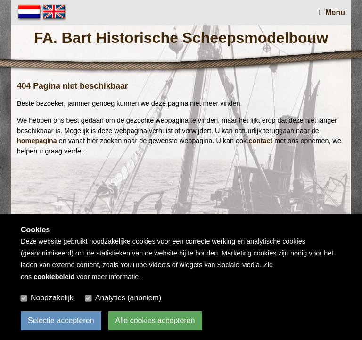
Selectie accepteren (61, 320)
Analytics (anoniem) (128, 298)
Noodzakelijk (52, 298)
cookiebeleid (53, 276)
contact (260, 140)
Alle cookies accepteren (155, 320)
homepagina (37, 140)
